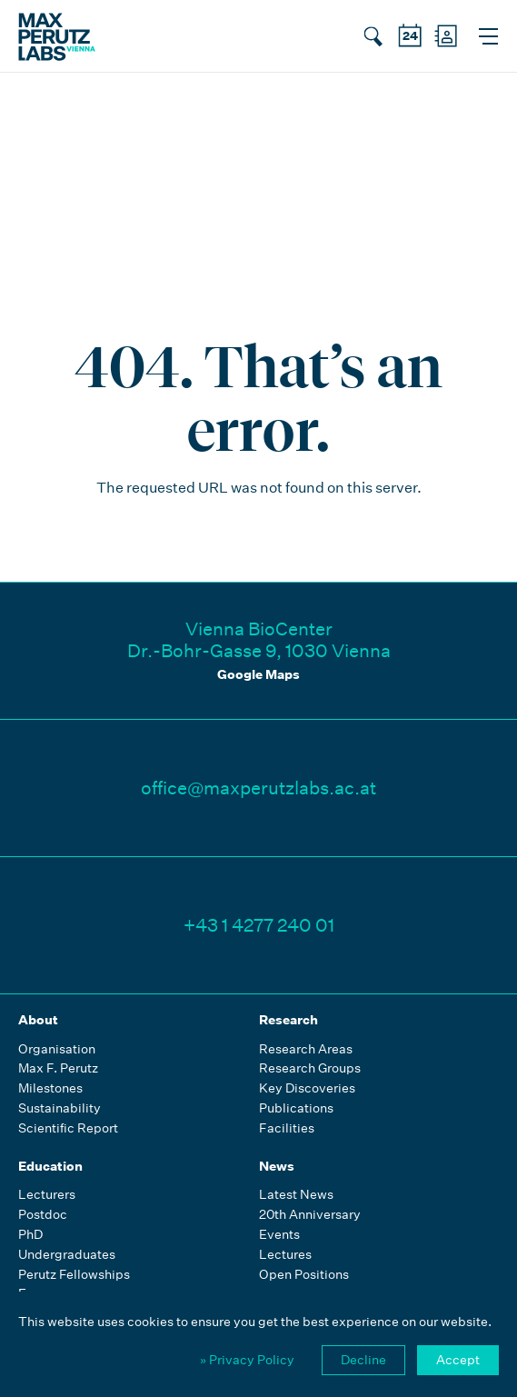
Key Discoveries (307, 1088)
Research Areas (306, 1049)
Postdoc (42, 1214)
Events (279, 1234)
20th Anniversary (310, 1214)
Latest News (296, 1194)
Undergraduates (66, 1254)
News (276, 1166)
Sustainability (59, 1108)
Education (50, 1166)
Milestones (50, 1088)
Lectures (285, 1254)
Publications (296, 1108)
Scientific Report (68, 1128)
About (38, 1020)
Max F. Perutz (58, 1068)
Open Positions (304, 1274)
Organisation (56, 1049)
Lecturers (46, 1194)
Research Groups (310, 1068)
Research (288, 1020)
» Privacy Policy (247, 1360)
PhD (30, 1234)
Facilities (286, 1128)
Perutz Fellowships (74, 1274)
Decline (363, 1360)
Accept (458, 1360)
